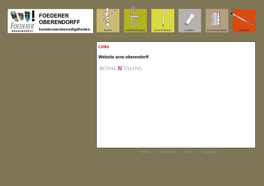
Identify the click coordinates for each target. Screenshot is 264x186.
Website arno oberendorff (123, 57)
